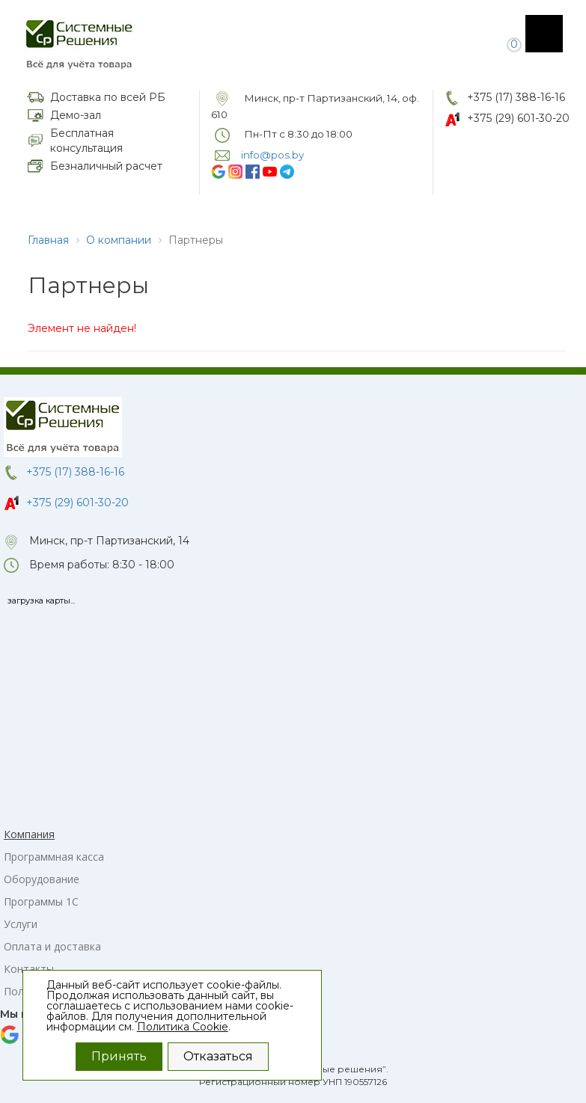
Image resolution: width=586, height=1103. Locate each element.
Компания (29, 834)
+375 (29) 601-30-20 (518, 118)
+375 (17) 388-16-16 (516, 97)
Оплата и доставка (52, 946)
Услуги (20, 924)
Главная (48, 240)
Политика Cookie (182, 1026)
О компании (118, 240)
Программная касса (54, 856)
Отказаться (218, 1056)
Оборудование (41, 879)
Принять (119, 1056)
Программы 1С (41, 901)
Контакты (29, 969)
